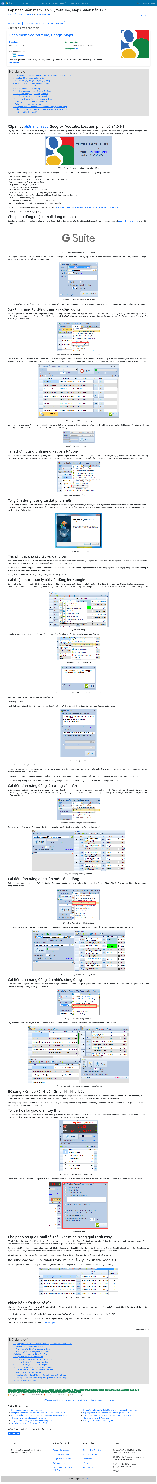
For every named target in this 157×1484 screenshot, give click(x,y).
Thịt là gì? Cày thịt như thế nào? (96, 1418)
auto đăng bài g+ (80, 1390)
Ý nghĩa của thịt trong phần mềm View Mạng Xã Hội (32, 1420)
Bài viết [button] (63, 3)
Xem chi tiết (14, 62)
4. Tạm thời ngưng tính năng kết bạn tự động (31, 83)
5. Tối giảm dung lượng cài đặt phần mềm (30, 86)
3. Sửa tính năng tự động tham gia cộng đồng (31, 80)
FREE (76, 48)
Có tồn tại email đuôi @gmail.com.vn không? (96, 1400)
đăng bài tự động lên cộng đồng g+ (117, 1390)
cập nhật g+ (59, 1390)
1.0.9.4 (78, 1392)
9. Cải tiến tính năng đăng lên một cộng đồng (31, 96)
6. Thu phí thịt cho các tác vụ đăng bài (28, 88)
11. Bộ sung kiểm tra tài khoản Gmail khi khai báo (33, 101)
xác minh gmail (24, 1392)
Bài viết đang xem (43, 14)
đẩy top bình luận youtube (39, 1392)
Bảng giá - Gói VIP (90, 1454)
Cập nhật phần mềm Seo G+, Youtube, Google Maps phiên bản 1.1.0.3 (39, 1415)
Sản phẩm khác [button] (31, 3)
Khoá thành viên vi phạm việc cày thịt (26, 1410)
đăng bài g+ (69, 1390)
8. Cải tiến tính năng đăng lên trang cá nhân (30, 93)
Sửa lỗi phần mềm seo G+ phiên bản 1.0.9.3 (29, 1423)
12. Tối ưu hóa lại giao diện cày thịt (27, 104)
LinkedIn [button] (59, 23)
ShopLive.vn (88, 1467)
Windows (21, 55)
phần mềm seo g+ (32, 1390)
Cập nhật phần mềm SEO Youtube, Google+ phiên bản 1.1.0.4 (108, 1412)
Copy (18, 23)
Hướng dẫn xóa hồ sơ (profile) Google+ (59, 1400)
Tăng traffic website (61, 1450)
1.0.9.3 (72, 1392)
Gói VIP (44, 3)
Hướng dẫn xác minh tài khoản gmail (98, 1420)
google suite (13, 1392)
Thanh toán (53, 3)
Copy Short (28, 23)
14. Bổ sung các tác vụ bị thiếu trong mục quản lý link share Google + (41, 109)
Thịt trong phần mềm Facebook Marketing (28, 1418)
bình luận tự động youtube (59, 1392)
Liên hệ (85, 3)
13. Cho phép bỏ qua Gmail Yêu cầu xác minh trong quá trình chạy (40, 107)
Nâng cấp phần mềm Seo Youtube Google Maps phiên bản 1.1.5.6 (38, 1412)
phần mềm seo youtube (16, 1390)
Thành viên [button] (74, 3)
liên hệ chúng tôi (48, 1323)
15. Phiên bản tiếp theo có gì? (25, 112)
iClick (86, 1479)
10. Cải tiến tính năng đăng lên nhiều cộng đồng (32, 99)
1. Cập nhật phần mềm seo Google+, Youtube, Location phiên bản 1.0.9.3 (42, 75)
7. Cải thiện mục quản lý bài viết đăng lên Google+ (33, 91)
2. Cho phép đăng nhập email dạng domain (30, 78)
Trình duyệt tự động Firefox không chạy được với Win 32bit (107, 1415)
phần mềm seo (36, 126)
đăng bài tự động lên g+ (95, 1390)
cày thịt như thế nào (46, 1390)
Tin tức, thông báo (25, 14)
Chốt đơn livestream (61, 1454)
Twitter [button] (50, 23)
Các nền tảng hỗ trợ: (17, 51)
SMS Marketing (59, 1463)
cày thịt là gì (134, 1390)
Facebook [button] (40, 23)
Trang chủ (12, 14)
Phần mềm (19, 3)
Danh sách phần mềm (92, 1450)
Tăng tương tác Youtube (63, 1459)
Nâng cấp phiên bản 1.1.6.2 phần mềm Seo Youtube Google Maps (110, 1410)
